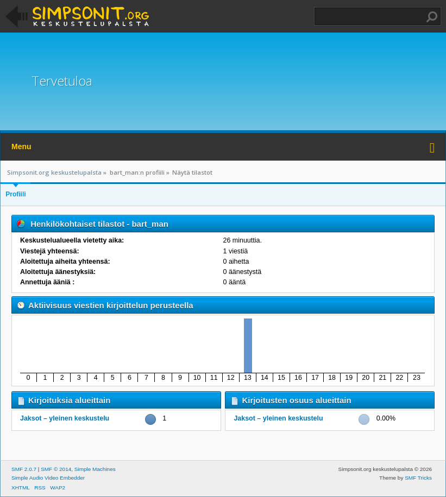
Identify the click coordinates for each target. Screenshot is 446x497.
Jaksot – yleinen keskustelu (64, 418)
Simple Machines (95, 469)
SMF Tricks (418, 478)
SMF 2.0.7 (23, 469)
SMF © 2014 (56, 469)
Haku (432, 17)
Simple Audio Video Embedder (48, 478)
